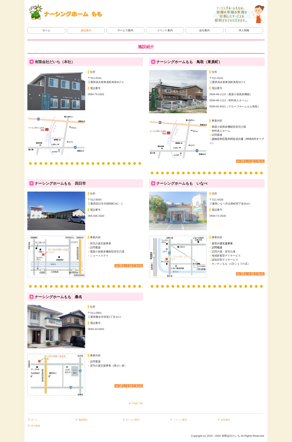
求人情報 (244, 30)
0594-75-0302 (96, 94)
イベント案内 (165, 30)
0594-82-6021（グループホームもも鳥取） (234, 106)
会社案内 (204, 30)
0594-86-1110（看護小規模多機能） (230, 94)
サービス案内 (125, 30)
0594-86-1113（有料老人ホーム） (229, 100)
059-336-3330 (96, 215)
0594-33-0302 (96, 329)
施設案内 (86, 30)
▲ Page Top (136, 403)
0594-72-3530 (217, 215)
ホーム (46, 30)
